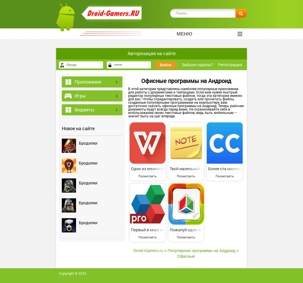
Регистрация (230, 64)
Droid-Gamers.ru (148, 250)
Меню (209, 34)
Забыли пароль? (197, 64)
